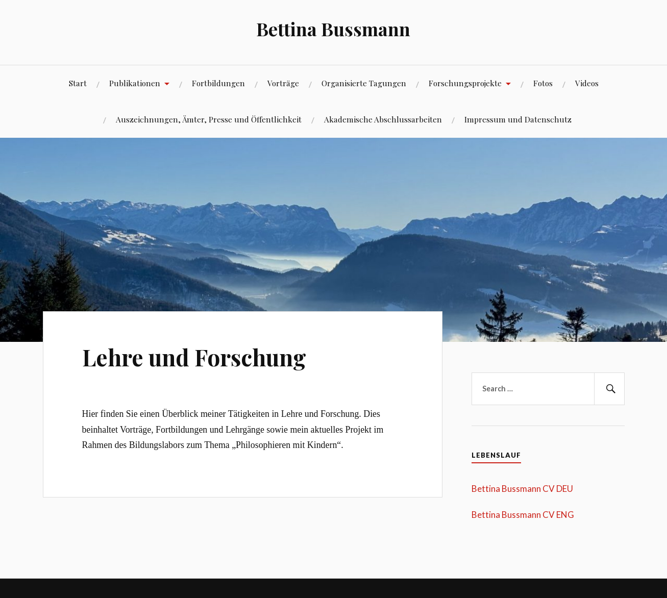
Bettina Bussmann (333, 28)
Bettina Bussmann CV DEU (522, 488)
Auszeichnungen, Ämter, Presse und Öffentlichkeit (209, 119)
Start (78, 83)
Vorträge (283, 83)
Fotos (543, 83)
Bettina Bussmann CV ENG (523, 514)
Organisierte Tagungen (364, 83)
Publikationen (134, 83)
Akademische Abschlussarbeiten (383, 119)
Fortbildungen (218, 83)
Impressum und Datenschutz (518, 119)
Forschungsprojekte (465, 83)
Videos (587, 83)
